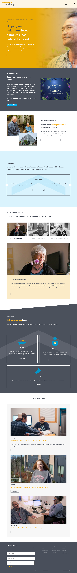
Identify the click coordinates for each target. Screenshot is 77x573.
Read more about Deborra (20, 294)
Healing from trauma (38, 238)
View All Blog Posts (38, 402)
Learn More (11, 55)
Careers (43, 548)
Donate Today (21, 358)
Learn (53, 545)
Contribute (65, 545)
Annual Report (55, 546)
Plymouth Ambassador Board (65, 553)
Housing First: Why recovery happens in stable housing (29, 440)
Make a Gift (64, 546)
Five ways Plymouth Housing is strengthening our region (29, 487)
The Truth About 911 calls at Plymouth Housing (26, 528)
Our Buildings (37, 190)
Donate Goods (64, 548)
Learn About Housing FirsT (50, 140)
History (53, 548)
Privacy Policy (45, 570)
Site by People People (66, 570)
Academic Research (56, 550)
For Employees (45, 550)
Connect (44, 545)
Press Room (54, 552)
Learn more (11, 104)
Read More (14, 491)
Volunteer (64, 550)
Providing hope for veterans (59, 238)
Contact (43, 546)
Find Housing (44, 552)
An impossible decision (16, 238)
